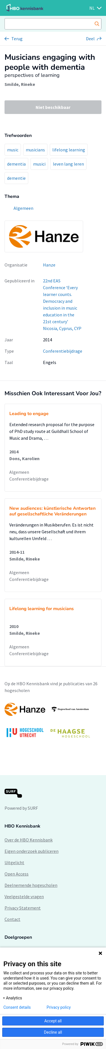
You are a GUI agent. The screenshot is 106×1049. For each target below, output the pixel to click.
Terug (17, 38)
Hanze (49, 264)
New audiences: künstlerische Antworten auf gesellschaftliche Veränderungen (52, 511)
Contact (12, 919)
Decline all (53, 1032)
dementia (16, 164)
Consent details (17, 1007)
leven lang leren (68, 164)
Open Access (17, 874)
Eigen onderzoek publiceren (32, 851)
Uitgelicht (14, 862)
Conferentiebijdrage (62, 351)
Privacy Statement (23, 908)
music (12, 150)
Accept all (53, 1021)
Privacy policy (59, 1007)
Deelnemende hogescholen (31, 885)
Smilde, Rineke (20, 84)
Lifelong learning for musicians (41, 609)
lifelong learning (68, 150)
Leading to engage (29, 414)
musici (39, 164)
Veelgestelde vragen (24, 896)
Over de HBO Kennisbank (29, 840)
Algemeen (19, 472)
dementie (16, 178)
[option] (53, 723)
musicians (35, 150)
